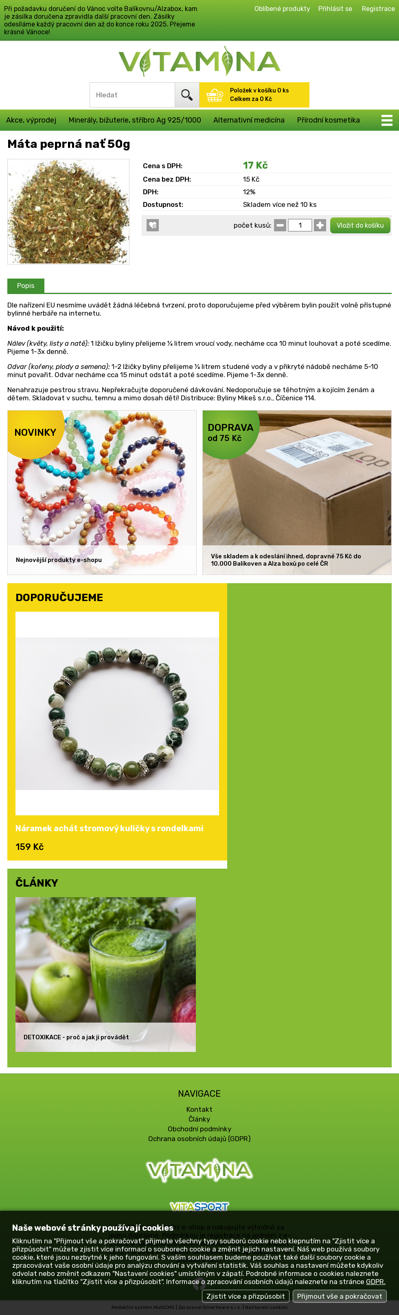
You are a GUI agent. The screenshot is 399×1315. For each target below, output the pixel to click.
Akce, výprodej (31, 120)
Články (199, 1119)
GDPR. (376, 1282)
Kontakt (199, 1109)
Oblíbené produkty (282, 9)
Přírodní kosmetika (328, 120)
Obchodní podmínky (199, 1129)
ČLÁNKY (36, 883)
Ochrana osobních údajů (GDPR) (199, 1139)
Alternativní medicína (249, 120)
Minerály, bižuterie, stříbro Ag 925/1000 (134, 120)
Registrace (378, 9)
